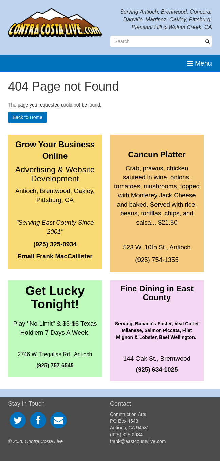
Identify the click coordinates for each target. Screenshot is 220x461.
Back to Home (27, 117)
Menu (199, 63)
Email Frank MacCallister (55, 256)
